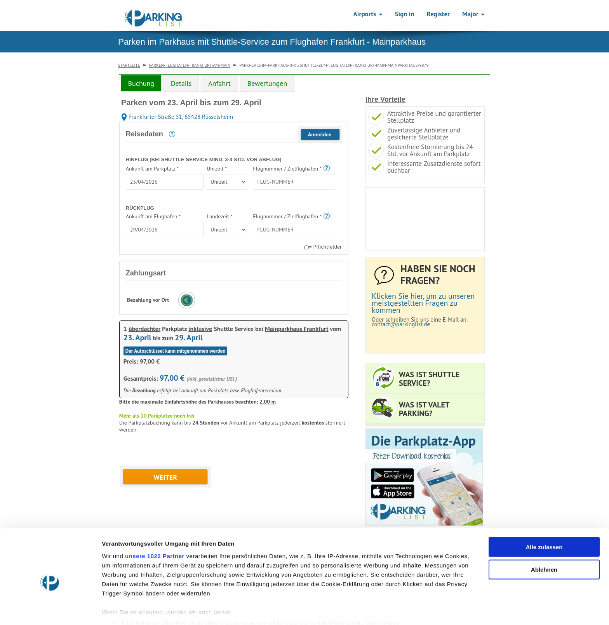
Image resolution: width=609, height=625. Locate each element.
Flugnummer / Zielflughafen (287, 168)
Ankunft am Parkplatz (152, 168)
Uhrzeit (217, 168)
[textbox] (165, 182)
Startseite (129, 65)
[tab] (141, 83)
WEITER (165, 477)
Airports (368, 14)
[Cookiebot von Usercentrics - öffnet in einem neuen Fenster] (50, 610)
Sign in (404, 14)
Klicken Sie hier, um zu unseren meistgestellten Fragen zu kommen (423, 302)
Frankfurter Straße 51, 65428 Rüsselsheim (177, 116)
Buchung (141, 83)
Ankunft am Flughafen (153, 216)
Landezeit (219, 216)
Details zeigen (413, 609)
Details (181, 83)
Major (473, 14)
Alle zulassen (543, 511)
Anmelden (320, 134)
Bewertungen (267, 83)
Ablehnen (544, 534)
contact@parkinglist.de (401, 324)
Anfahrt (219, 83)
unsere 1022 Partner (154, 520)
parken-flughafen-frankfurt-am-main (190, 65)
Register (438, 14)
